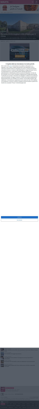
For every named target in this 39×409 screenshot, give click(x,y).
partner (10, 65)
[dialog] (19, 204)
